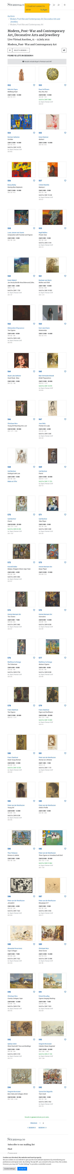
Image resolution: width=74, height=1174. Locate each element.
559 (40, 228)
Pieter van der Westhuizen (47, 757)
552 (9, 85)
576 (9, 658)
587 (40, 896)
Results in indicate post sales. (37, 1117)
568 (9, 467)
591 (40, 992)
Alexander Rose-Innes (15, 948)
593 (40, 1040)
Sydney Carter (12, 1044)
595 (40, 1087)
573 (40, 562)
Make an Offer (12, 481)
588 (9, 944)
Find (10, 1149)
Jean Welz (42, 423)
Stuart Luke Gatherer (14, 376)
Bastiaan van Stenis (45, 280)
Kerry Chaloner (43, 137)
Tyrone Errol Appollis (46, 1091)
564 (9, 371)
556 (9, 181)
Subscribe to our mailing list (21, 1144)
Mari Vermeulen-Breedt (46, 376)
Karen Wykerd (12, 280)
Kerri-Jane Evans (44, 328)
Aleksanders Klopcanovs (16, 328)
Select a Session (20, 50)
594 (9, 1087)
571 (40, 515)
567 (40, 419)
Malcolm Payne (13, 89)
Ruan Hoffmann (44, 89)
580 (9, 753)
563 (40, 324)
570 (9, 515)
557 (40, 181)
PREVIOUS (33, 1123)
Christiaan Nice (13, 423)
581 (40, 753)
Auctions (11, 16)
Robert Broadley (44, 996)
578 (9, 706)
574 (9, 610)
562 (9, 324)
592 (9, 1040)
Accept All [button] (22, 1169)
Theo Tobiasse (12, 853)
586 (9, 896)
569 (40, 467)
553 (40, 85)
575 (40, 610)
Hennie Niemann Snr (45, 567)
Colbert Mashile (44, 185)
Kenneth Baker (12, 567)
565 (40, 371)
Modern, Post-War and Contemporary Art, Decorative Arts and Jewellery (35, 20)
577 (40, 658)
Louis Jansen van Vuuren (16, 232)
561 (40, 276)
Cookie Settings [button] (9, 1169)
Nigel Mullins (43, 232)
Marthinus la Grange (14, 662)
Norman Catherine (13, 137)
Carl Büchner (12, 471)
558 (9, 228)
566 (9, 419)
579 (40, 706)
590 (9, 992)
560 (9, 276)
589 (40, 944)
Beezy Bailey (12, 185)
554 (9, 133)
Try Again (43, 10)
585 (40, 849)
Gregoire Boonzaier (45, 1044)
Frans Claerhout (13, 710)
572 (9, 562)
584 (9, 849)
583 (40, 801)
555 (40, 133)
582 (9, 801)
